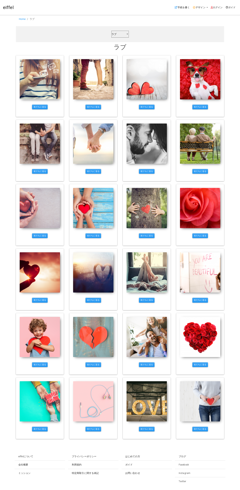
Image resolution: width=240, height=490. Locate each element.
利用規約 (77, 464)
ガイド (231, 7)
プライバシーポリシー (84, 456)
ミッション (24, 473)
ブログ (182, 456)
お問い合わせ (132, 473)
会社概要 (23, 464)
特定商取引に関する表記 (85, 473)
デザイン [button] (199, 7)
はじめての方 (132, 456)
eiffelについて (25, 456)
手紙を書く (183, 7)
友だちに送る (40, 107)
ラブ (32, 19)
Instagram (184, 473)
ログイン (217, 7)
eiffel (8, 7)
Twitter (182, 481)
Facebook (184, 464)
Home (22, 19)
